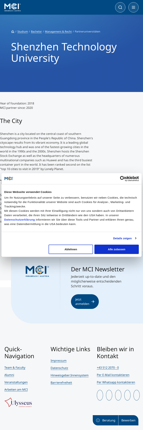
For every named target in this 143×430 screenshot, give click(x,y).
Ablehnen (71, 249)
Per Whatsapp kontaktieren (116, 382)
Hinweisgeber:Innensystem (70, 375)
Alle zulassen (116, 249)
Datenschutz (59, 368)
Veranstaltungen (16, 382)
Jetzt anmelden (84, 301)
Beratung (105, 420)
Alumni (9, 375)
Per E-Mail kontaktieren (113, 375)
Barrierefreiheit (61, 383)
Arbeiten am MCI (16, 389)
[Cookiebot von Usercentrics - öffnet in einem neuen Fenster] (123, 178)
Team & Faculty (14, 368)
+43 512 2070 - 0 (108, 368)
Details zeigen (122, 238)
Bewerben (128, 420)
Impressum (59, 361)
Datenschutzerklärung (19, 219)
